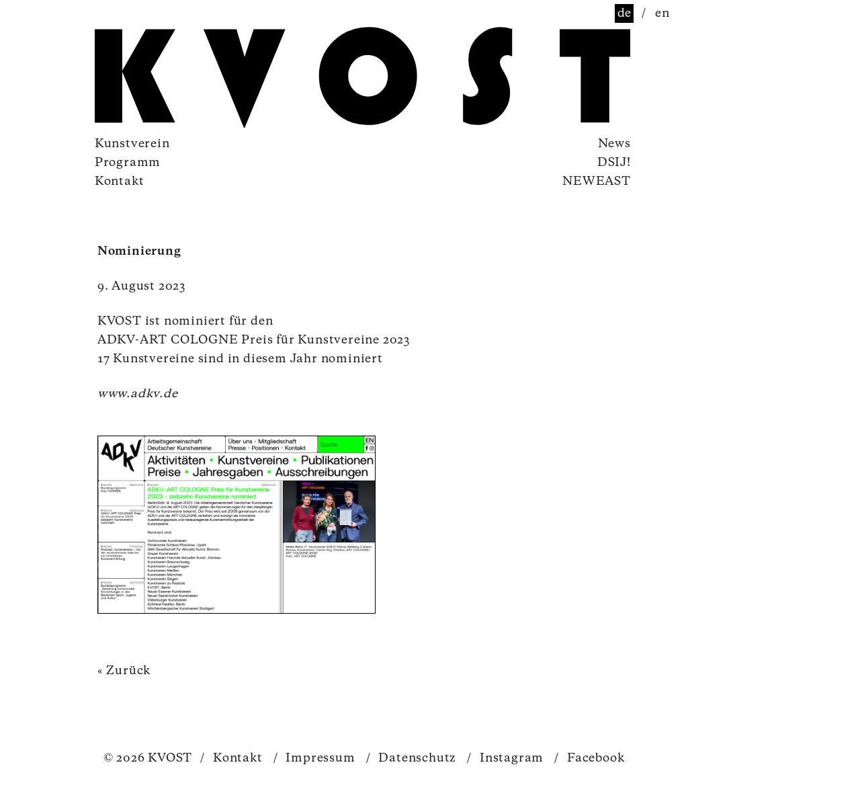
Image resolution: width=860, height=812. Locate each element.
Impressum (314, 758)
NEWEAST (596, 181)
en (662, 13)
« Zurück (123, 671)
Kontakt (119, 181)
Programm (128, 163)
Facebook (589, 758)
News (614, 144)
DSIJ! (614, 163)
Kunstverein (132, 144)
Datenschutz (411, 758)
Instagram (505, 758)
